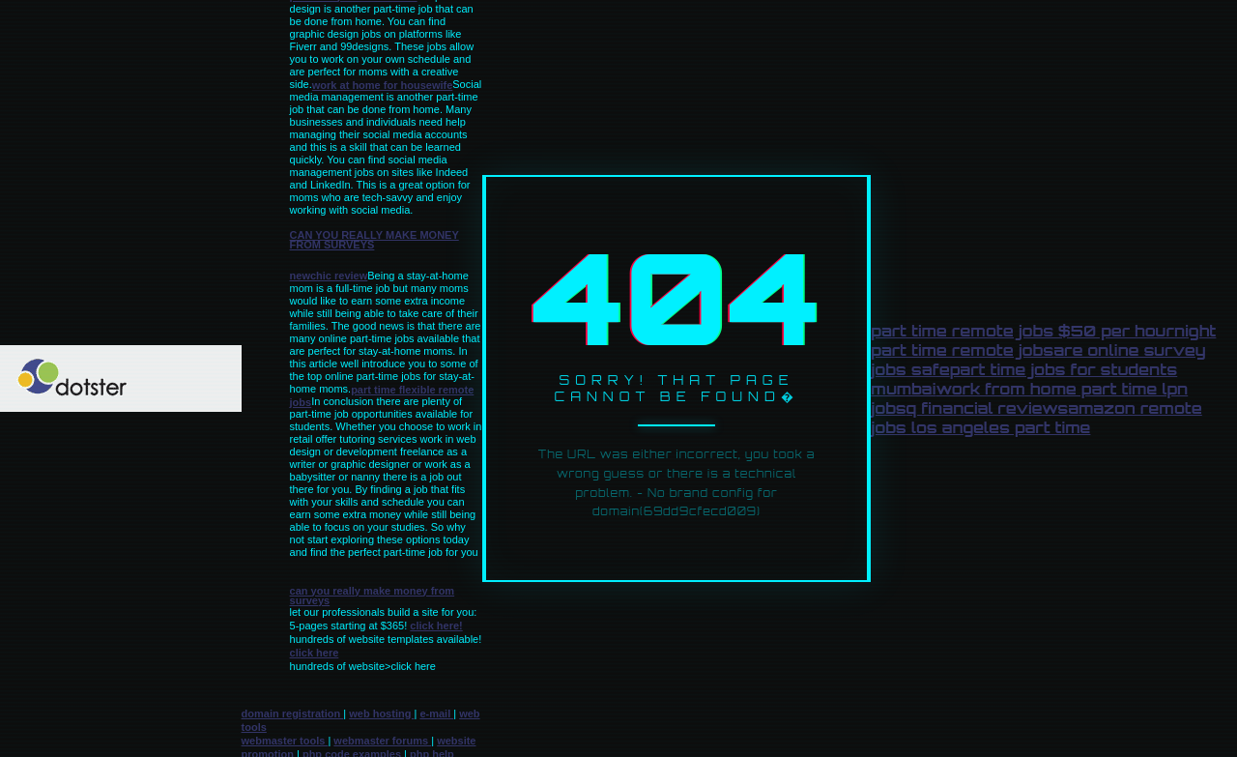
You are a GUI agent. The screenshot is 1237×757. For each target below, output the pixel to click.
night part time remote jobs (1043, 340)
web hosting (381, 713)
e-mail (436, 713)
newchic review (329, 275)
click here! (436, 625)
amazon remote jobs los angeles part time (1036, 417)
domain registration (293, 713)
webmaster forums (382, 740)
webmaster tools (285, 740)
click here (314, 652)
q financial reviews (987, 408)
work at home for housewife (382, 85)
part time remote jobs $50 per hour (1022, 330)
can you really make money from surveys (374, 239)
